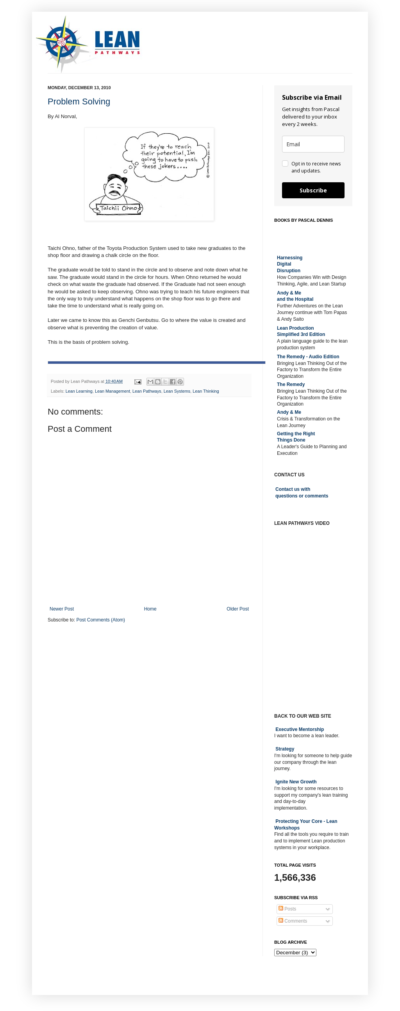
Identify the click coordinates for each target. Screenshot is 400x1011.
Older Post (238, 609)
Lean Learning (79, 391)
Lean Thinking (206, 391)
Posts (287, 909)
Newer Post (62, 609)
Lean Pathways (146, 391)
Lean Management (112, 391)
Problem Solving (79, 101)
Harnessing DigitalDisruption (289, 264)
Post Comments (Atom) (100, 620)
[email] (313, 144)
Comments (293, 921)
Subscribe (313, 190)
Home (150, 609)
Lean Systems (177, 391)
